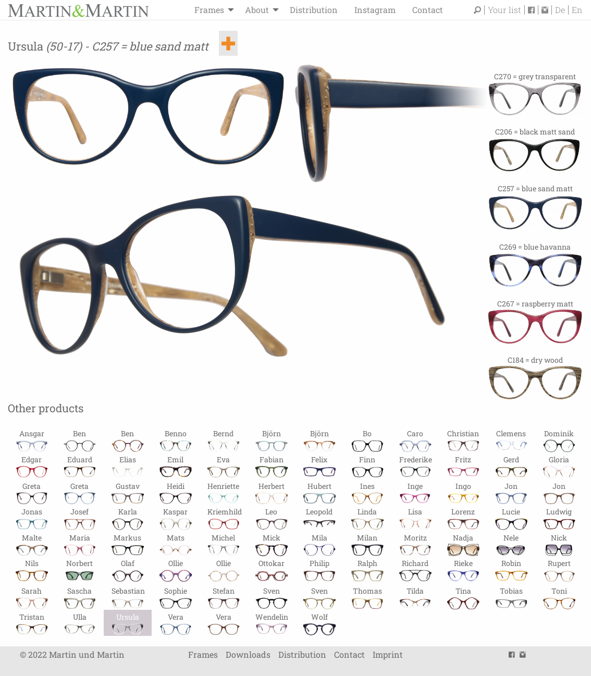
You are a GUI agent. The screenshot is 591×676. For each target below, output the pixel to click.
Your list (504, 10)
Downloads (248, 654)
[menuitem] (211, 10)
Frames (209, 9)
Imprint (388, 654)
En (577, 10)
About (257, 9)
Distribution (314, 9)
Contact (427, 9)
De (560, 10)
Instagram (375, 9)
